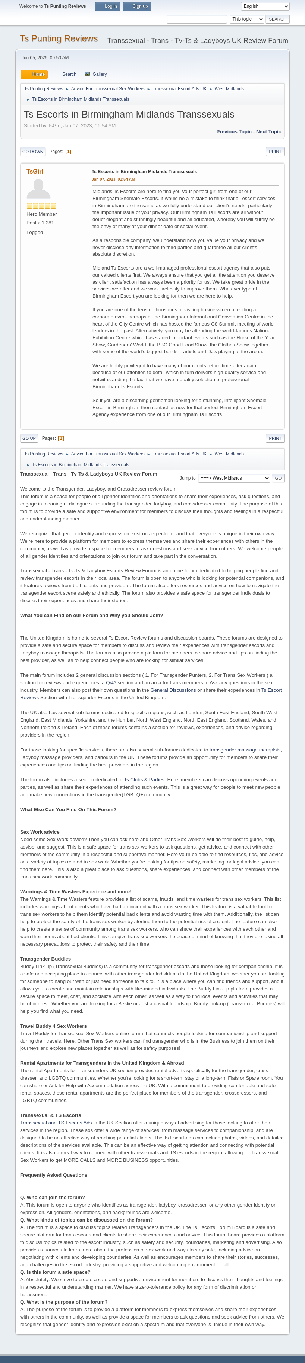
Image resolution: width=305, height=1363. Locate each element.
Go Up (29, 438)
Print (275, 151)
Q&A (111, 682)
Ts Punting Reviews (59, 38)
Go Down (32, 151)
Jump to (188, 477)
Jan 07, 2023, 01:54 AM (113, 179)
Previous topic (234, 131)
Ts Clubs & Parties (144, 779)
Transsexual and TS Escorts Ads (56, 1123)
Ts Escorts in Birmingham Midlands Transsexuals (144, 171)
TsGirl (34, 171)
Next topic (268, 131)
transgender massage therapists (245, 750)
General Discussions (173, 690)
